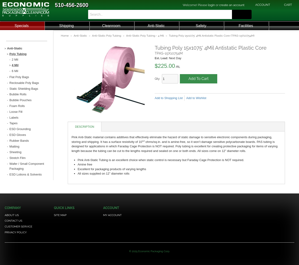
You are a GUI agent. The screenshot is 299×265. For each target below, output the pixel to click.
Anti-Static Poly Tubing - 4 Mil (145, 35)
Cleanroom (111, 26)
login (211, 5)
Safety (201, 26)
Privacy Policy (16, 232)
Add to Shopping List (169, 98)
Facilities (245, 26)
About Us (12, 215)
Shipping (66, 26)
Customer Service (18, 226)
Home (65, 35)
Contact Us (13, 220)
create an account (232, 5)
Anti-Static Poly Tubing (106, 35)
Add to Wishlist (196, 98)
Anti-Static (156, 26)
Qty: (157, 78)
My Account (112, 215)
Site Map (60, 215)
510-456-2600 (71, 5)
